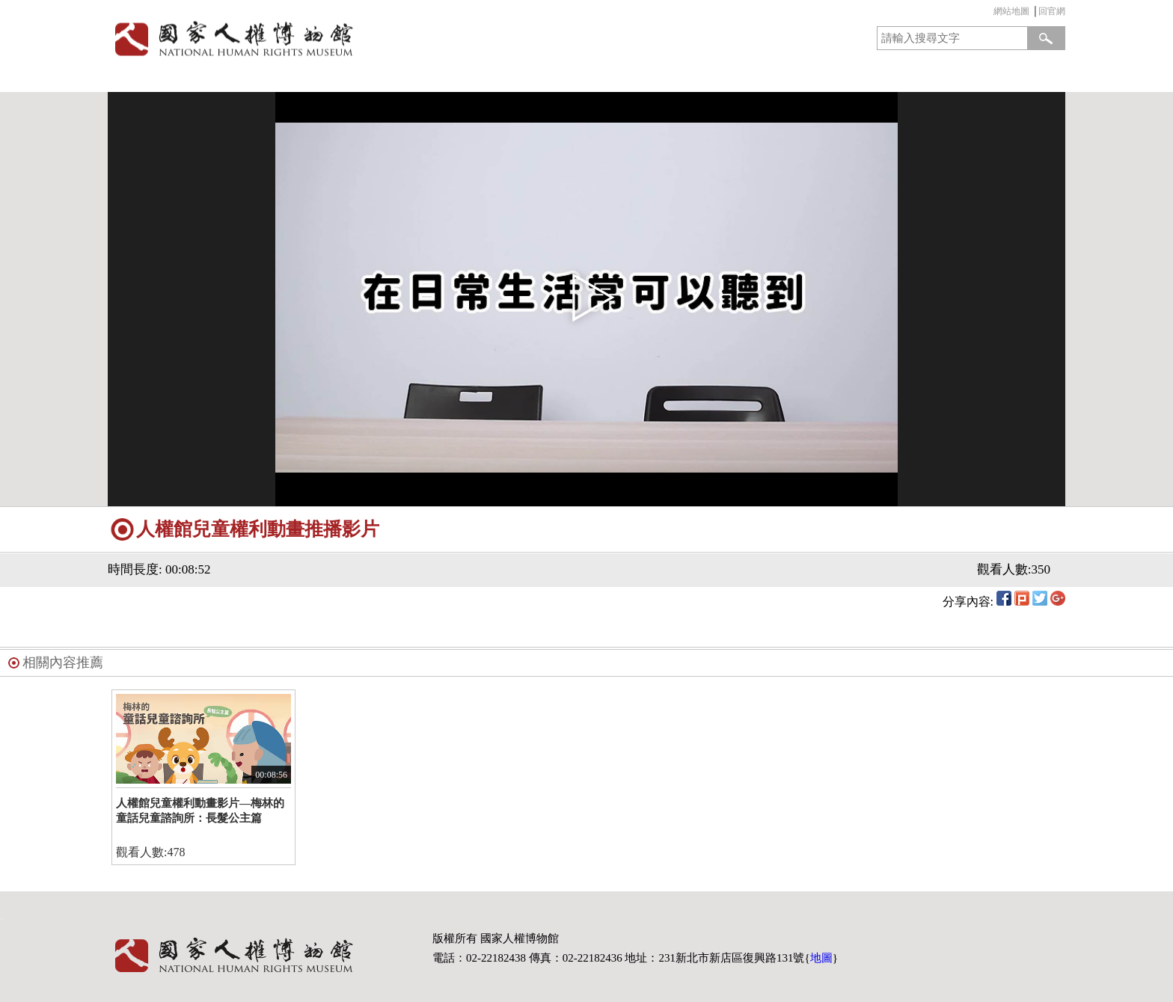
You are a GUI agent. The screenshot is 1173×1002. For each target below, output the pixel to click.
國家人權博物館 (342, 38)
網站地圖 (1011, 11)
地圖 (821, 958)
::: (989, 13)
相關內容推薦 (62, 662)
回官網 (1051, 11)
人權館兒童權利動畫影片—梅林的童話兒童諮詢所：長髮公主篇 (200, 810)
